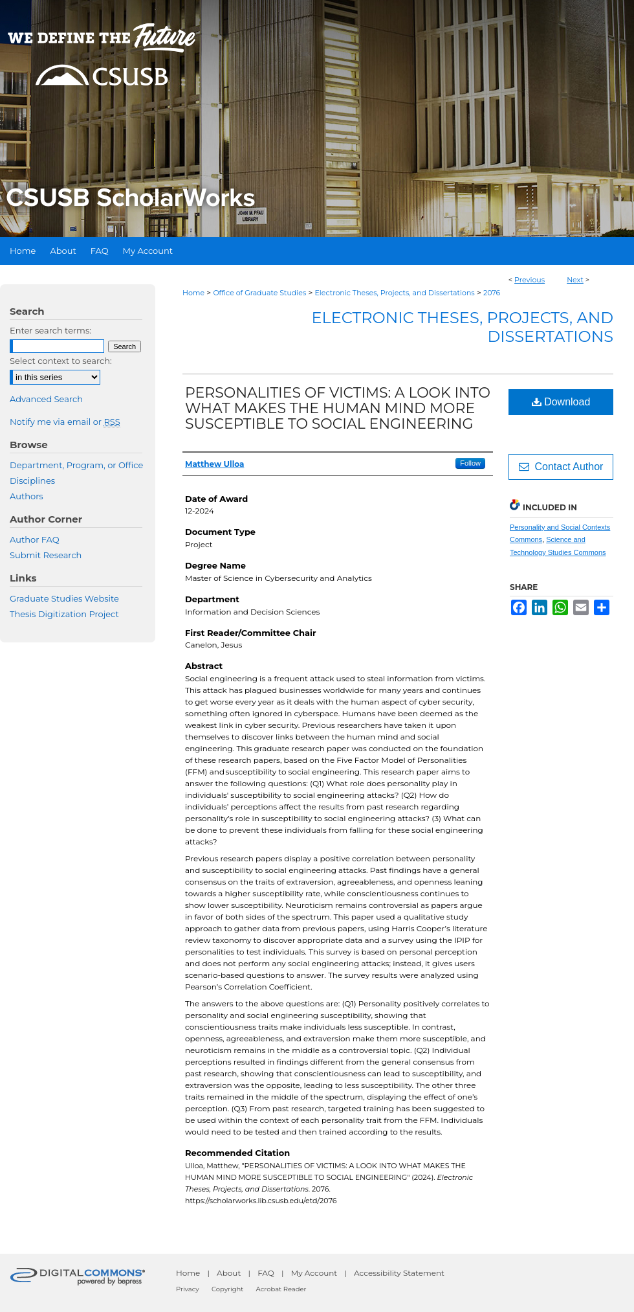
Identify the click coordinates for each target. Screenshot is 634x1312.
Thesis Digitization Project (64, 614)
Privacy (187, 1289)
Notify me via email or (65, 421)
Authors (26, 496)
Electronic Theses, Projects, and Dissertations (395, 292)
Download (561, 401)
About (229, 1273)
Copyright (227, 1289)
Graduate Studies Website (64, 598)
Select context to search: (61, 361)
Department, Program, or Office (76, 465)
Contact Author (561, 466)
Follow (470, 463)
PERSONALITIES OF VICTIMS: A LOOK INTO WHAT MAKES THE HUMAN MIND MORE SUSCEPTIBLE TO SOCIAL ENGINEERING (337, 408)
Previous (529, 279)
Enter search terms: (50, 330)
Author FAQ (35, 539)
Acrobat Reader (281, 1289)
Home (193, 292)
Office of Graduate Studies (259, 292)
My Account (314, 1273)
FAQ (265, 1273)
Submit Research (46, 555)
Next (575, 279)
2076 (491, 292)
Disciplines (32, 480)
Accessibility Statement (399, 1273)
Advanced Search (46, 399)
